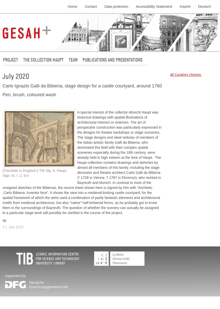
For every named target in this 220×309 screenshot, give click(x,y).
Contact (91, 7)
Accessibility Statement (154, 7)
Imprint (185, 7)
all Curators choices (186, 75)
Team (73, 60)
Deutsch (204, 7)
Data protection (116, 7)
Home (72, 7)
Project (10, 60)
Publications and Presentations (112, 60)
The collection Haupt (43, 60)
